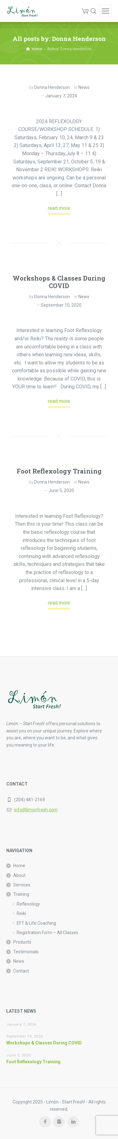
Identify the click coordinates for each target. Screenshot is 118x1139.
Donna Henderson (52, 87)
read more (59, 208)
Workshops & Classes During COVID (59, 282)
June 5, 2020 (61, 490)
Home (19, 865)
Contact (21, 970)
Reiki (21, 913)
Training (21, 894)
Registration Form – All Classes (47, 932)
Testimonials (26, 951)
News (83, 87)
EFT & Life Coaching (36, 923)
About (19, 875)
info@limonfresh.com (36, 809)
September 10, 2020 (61, 305)
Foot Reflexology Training (59, 471)
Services (21, 884)
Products (22, 942)
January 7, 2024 (61, 95)
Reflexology (28, 903)
